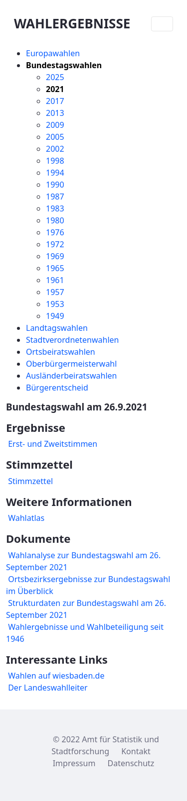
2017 (55, 101)
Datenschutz (131, 763)
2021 (55, 89)
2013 (55, 112)
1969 (55, 256)
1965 (55, 268)
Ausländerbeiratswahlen (71, 375)
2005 (55, 136)
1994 (55, 172)
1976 (55, 232)
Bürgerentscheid (57, 387)
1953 (55, 304)
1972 (55, 244)
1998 (55, 160)
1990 (55, 184)
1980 (55, 220)
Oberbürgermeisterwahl (71, 363)
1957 (55, 292)
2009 (55, 124)
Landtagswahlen (57, 327)
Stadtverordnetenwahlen (72, 339)
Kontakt (136, 751)
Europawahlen (53, 53)
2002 (55, 148)
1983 (55, 208)
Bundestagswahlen (64, 65)
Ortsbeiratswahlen (60, 351)
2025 (55, 77)
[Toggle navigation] (162, 23)
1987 (55, 196)
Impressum (74, 763)
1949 (55, 315)
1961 (55, 280)
